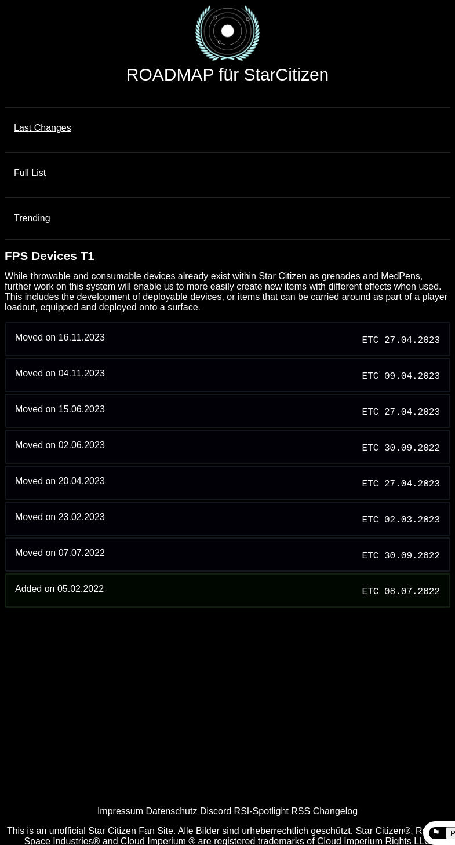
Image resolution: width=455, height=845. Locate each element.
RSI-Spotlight (261, 811)
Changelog (335, 811)
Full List (30, 173)
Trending (32, 218)
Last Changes (42, 128)
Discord (215, 811)
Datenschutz (172, 811)
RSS (300, 811)
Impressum (120, 811)
